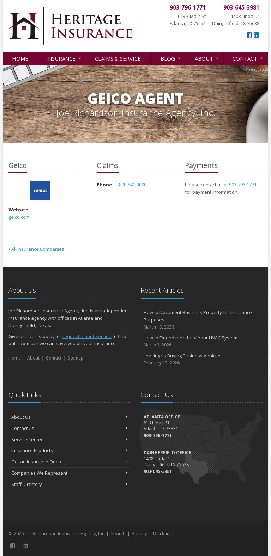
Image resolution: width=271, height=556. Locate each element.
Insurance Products (69, 450)
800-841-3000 (132, 184)
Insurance (64, 58)
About (207, 58)
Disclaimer (164, 533)
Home (20, 58)
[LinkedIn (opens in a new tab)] (256, 35)
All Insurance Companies (36, 249)
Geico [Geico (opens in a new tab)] (40, 190)
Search (118, 533)
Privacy (139, 533)
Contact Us (69, 428)
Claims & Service (121, 58)
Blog (171, 58)
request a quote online (87, 336)
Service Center (69, 439)
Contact (248, 58)
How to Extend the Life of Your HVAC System (202, 341)
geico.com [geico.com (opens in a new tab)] (19, 217)
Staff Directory (69, 484)
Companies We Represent (69, 473)
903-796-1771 (243, 184)
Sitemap (75, 358)
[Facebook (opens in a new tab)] (249, 35)
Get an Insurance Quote (69, 461)
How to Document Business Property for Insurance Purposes (202, 319)
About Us (69, 417)
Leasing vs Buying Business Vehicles (202, 359)
